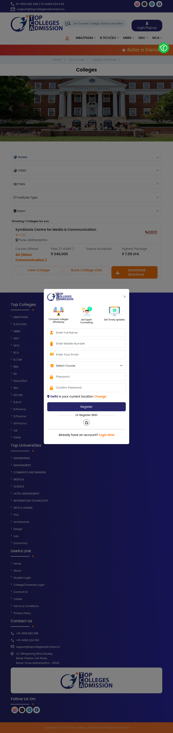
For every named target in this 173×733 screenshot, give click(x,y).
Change (100, 396)
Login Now (106, 435)
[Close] (124, 296)
